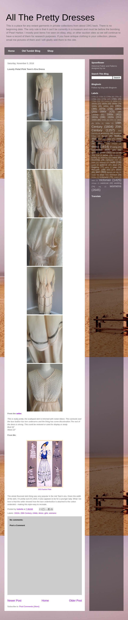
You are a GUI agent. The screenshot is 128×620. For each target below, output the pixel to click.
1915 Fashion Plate (44, 489)
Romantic (96, 170)
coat (108, 141)
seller (18, 413)
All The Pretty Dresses (50, 17)
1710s (94, 97)
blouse (104, 136)
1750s (117, 97)
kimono (116, 155)
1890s (103, 111)
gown (102, 152)
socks (94, 175)
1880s (118, 109)
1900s (110, 114)
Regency (95, 167)
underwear (104, 177)
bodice (117, 136)
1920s (110, 117)
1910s (16, 513)
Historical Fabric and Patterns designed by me (104, 67)
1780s (114, 99)
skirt (98, 172)
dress (41, 513)
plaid (115, 165)
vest (93, 180)
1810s (94, 103)
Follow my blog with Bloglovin (104, 88)
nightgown (110, 160)
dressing (113, 147)
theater (94, 177)
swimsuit (113, 175)
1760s (94, 99)
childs (35, 513)
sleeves (110, 172)
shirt (108, 170)
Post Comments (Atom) (29, 606)
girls (46, 513)
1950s (111, 120)
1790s (94, 101)
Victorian (105, 180)
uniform (116, 177)
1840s (94, 106)
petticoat (103, 165)
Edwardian (97, 150)
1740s (108, 97)
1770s (104, 99)
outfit (112, 162)
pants (94, 165)
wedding (117, 183)
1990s (107, 123)
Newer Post (14, 600)
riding (107, 167)
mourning (96, 160)
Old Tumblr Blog (31, 51)
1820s (104, 103)
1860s (118, 106)
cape (109, 139)
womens (52, 513)
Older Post (75, 600)
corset (118, 141)
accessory (105, 133)
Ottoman (102, 162)
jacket (105, 155)
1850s (106, 106)
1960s (119, 120)
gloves (94, 153)
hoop (97, 155)
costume (100, 144)
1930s (94, 120)
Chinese (99, 141)
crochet (114, 144)
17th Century (105, 101)
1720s (101, 97)
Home (11, 51)
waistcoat (104, 183)
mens (114, 157)
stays (102, 175)
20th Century (26, 513)
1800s (115, 101)
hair (113, 153)
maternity (104, 158)
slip (117, 172)
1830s (114, 103)
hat (120, 153)
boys (100, 139)
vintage (94, 183)
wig (100, 186)
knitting (94, 158)
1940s (104, 120)
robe (115, 167)
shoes (118, 170)
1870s (102, 109)
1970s (98, 123)
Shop (50, 51)
